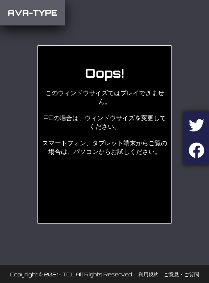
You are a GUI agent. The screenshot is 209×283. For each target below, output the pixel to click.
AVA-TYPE (32, 13)
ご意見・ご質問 (181, 274)
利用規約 (148, 274)
